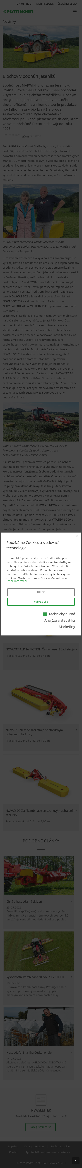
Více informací (17, 581)
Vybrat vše (41, 601)
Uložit (41, 592)
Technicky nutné (62, 614)
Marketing (67, 626)
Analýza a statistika (59, 620)
